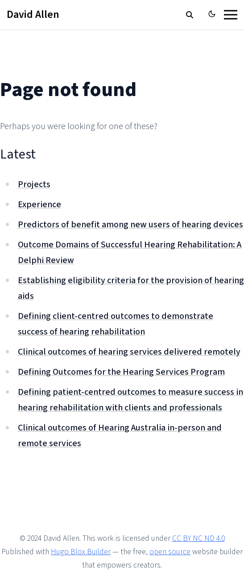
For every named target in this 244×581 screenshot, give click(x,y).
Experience (39, 204)
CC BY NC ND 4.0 (198, 538)
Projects (34, 184)
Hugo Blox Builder (81, 551)
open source (169, 551)
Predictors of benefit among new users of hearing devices (130, 224)
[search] (189, 14)
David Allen (33, 14)
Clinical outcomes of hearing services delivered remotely (129, 352)
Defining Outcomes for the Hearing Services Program (121, 372)
